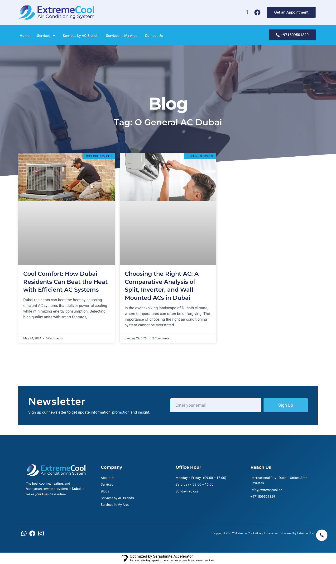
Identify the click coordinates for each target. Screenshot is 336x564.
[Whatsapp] (246, 12)
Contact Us (154, 35)
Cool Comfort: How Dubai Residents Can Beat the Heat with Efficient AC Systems (65, 281)
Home (24, 35)
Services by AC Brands (80, 35)
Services (46, 36)
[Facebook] (257, 12)
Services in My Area (121, 35)
